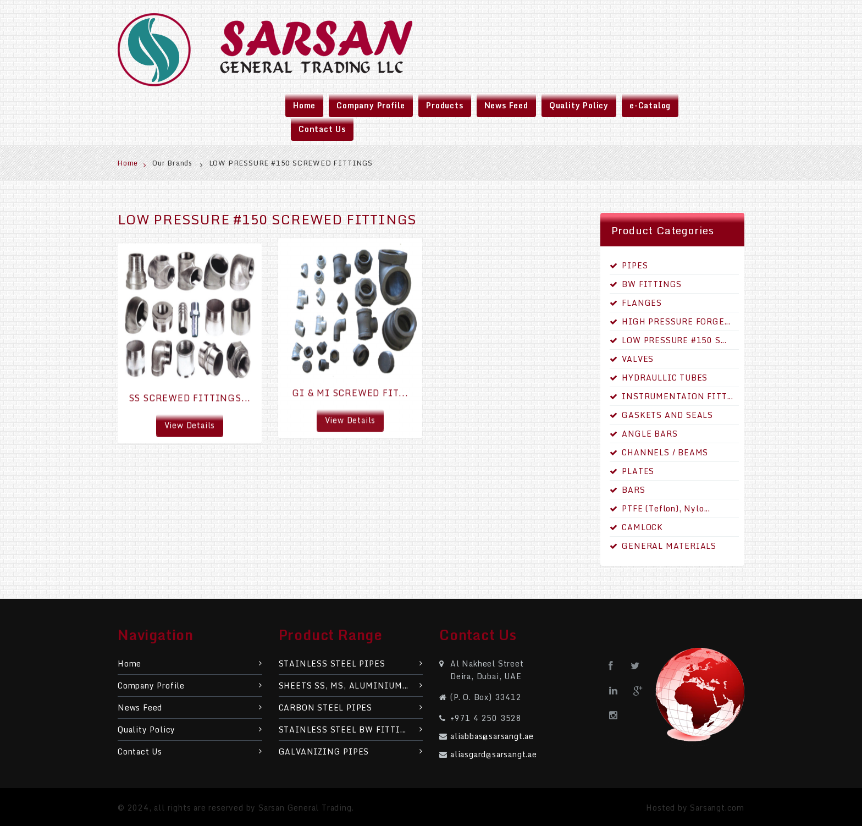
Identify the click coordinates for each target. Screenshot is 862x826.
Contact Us (190, 751)
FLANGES (636, 302)
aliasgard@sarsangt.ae (493, 754)
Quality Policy (190, 729)
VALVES (632, 359)
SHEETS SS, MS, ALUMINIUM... (351, 685)
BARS (627, 489)
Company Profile (190, 685)
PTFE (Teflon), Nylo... (660, 508)
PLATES (632, 471)
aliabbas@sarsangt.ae (492, 736)
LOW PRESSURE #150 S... (668, 340)
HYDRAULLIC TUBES (659, 377)
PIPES (629, 265)
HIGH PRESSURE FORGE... (670, 321)
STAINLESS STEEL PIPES (351, 663)
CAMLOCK (636, 527)
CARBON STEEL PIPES (351, 707)
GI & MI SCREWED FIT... (350, 389)
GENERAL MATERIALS (663, 545)
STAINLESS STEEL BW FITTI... (351, 729)
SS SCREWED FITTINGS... (190, 396)
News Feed (190, 707)
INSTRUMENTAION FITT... (671, 396)
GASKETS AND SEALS (661, 415)
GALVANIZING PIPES (351, 751)
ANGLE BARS (644, 433)
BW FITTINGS (646, 284)
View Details (190, 423)
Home (132, 162)
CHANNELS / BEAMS (659, 452)
